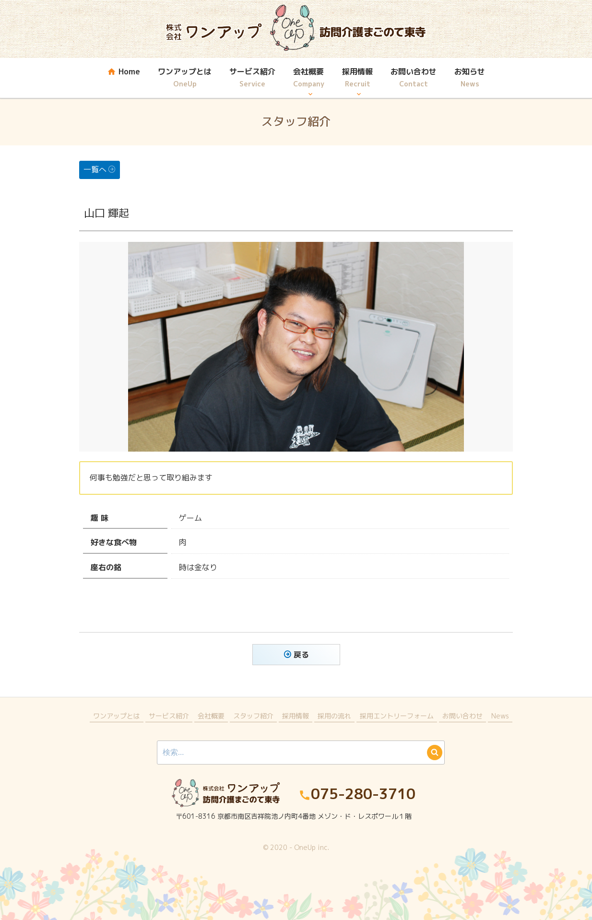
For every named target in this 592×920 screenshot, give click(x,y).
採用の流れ (334, 715)
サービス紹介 (252, 78)
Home (123, 78)
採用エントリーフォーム (397, 715)
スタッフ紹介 (253, 715)
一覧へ (95, 169)
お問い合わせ (414, 78)
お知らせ (469, 78)
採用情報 (357, 78)
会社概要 (308, 78)
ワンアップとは (185, 78)
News (500, 715)
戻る (301, 654)
